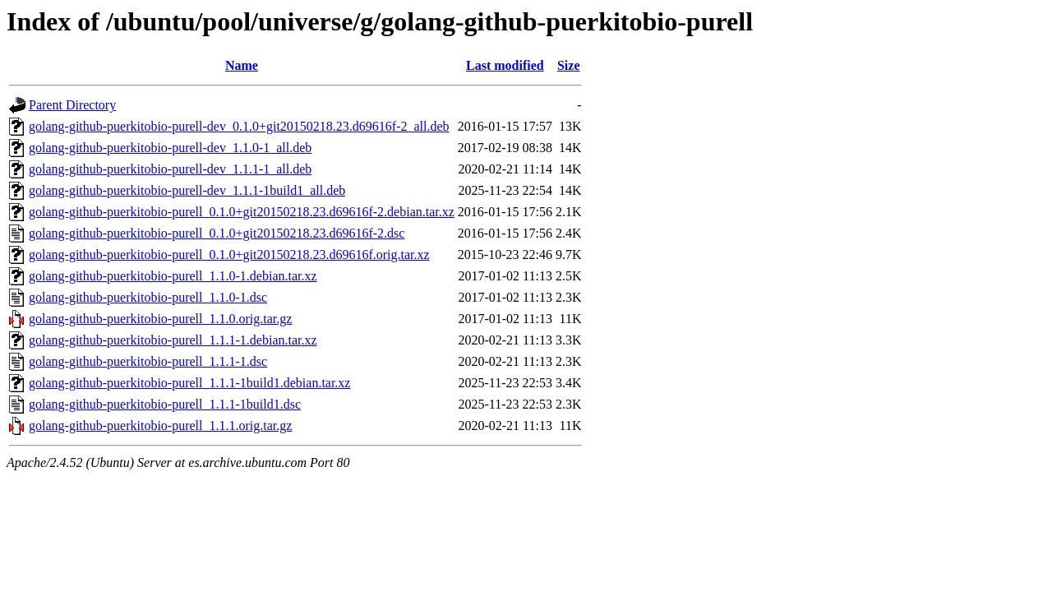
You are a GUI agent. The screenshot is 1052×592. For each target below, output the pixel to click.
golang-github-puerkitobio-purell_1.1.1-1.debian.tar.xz (173, 340)
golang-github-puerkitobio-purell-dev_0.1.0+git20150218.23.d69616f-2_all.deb (239, 126)
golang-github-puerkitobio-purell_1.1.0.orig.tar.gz (160, 319)
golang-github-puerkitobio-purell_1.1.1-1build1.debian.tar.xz (189, 383)
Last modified (505, 65)
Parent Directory (72, 105)
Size (568, 65)
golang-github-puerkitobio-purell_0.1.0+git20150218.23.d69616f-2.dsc (216, 233)
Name (241, 65)
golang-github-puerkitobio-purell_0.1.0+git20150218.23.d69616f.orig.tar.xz (229, 254)
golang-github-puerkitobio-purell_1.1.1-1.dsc (148, 361)
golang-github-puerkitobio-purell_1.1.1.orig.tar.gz (160, 425)
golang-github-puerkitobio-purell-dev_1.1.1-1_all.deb (170, 169)
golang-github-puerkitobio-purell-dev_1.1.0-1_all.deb (170, 148)
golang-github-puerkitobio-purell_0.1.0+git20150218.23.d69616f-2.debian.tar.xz (241, 212)
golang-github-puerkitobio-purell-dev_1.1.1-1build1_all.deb (187, 190)
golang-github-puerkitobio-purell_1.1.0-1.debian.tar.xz (173, 276)
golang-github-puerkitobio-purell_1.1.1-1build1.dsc (165, 404)
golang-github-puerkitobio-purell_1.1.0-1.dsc (148, 297)
